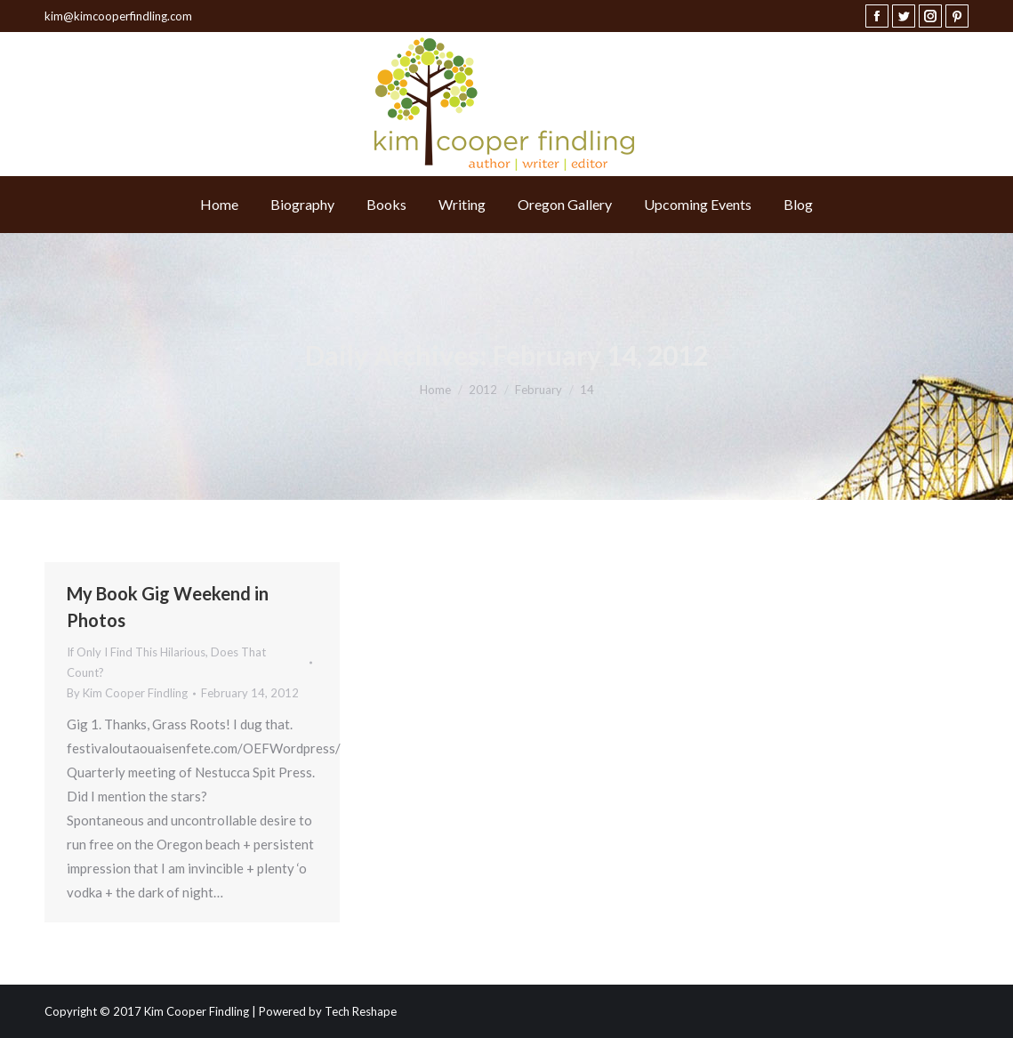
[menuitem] (219, 204)
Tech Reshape (361, 1011)
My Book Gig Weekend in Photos (168, 607)
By (127, 693)
